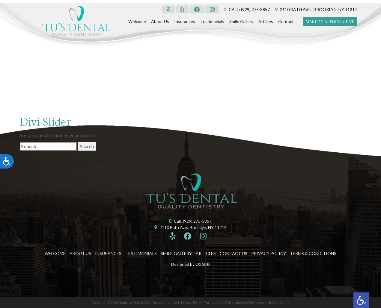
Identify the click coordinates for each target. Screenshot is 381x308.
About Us (160, 21)
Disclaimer (235, 302)
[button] (361, 300)
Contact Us (233, 253)
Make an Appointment (330, 22)
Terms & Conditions (313, 253)
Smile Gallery (241, 21)
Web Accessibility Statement (268, 302)
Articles (265, 21)
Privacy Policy (268, 253)
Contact (286, 21)
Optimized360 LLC (132, 302)
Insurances (184, 21)
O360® (202, 264)
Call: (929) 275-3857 (249, 9)
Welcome (137, 21)
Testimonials (212, 21)
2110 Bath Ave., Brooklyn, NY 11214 (318, 9)
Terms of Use (214, 302)
